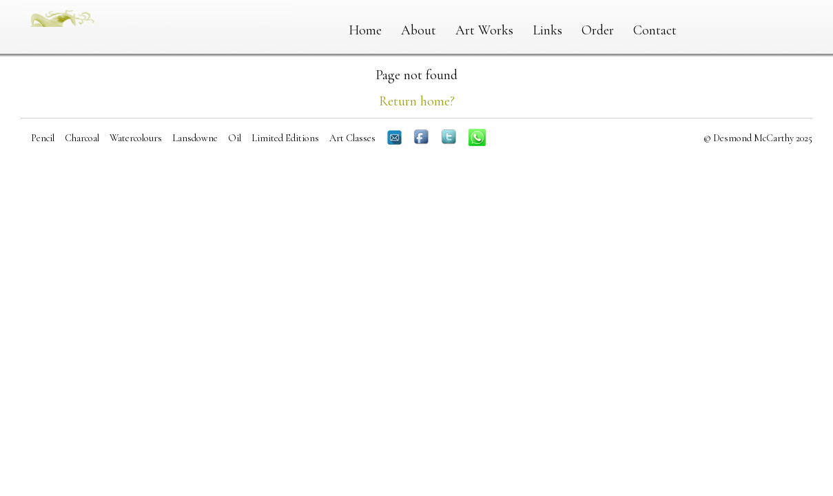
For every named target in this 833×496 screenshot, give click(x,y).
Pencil (42, 138)
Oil (234, 138)
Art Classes (352, 138)
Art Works (484, 30)
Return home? (417, 101)
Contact (655, 30)
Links (547, 30)
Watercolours (136, 138)
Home (365, 30)
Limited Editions (285, 138)
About (418, 30)
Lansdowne (195, 138)
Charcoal (82, 138)
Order (598, 30)
